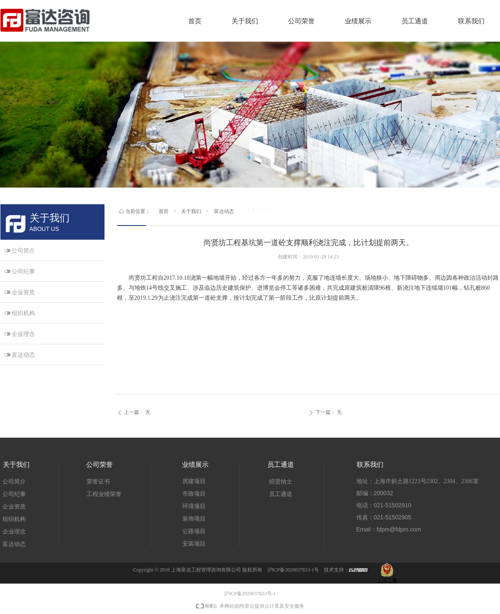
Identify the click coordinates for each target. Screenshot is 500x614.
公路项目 (194, 531)
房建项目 (194, 481)
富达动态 (224, 211)
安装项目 (194, 544)
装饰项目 (194, 519)
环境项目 (194, 506)
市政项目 (194, 494)
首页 (164, 211)
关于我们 (191, 211)
